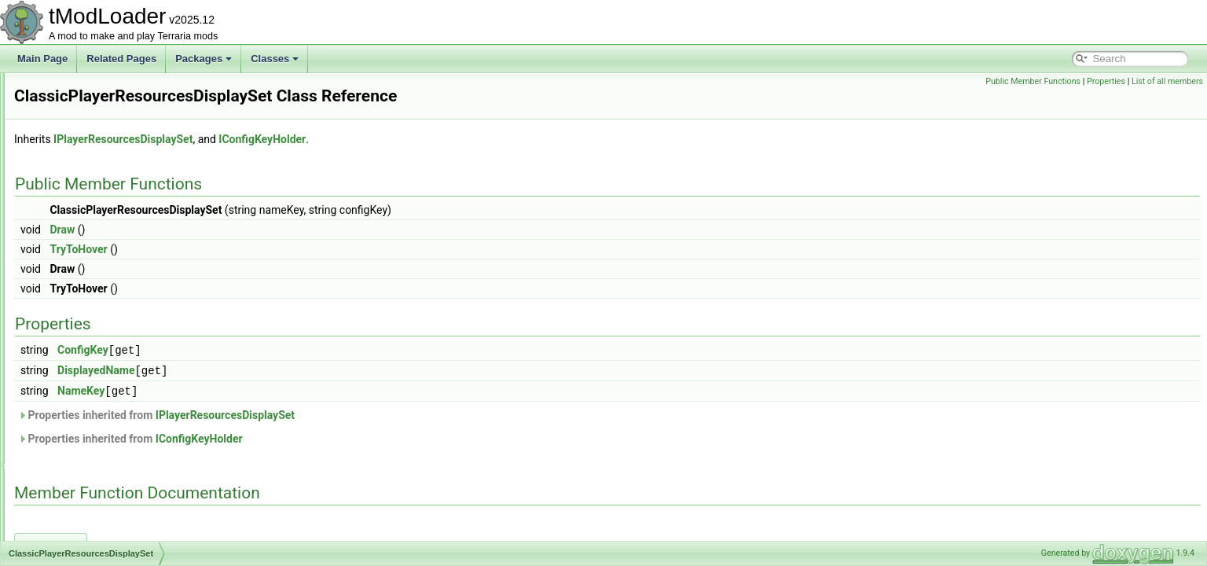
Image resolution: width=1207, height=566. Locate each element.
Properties (1106, 81)
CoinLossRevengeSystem (106, 452)
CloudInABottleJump (95, 400)
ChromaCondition (88, 210)
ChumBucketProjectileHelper (112, 279)
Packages (203, 58)
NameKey (277, 389)
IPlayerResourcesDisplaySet (319, 139)
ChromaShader (84, 262)
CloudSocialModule (92, 435)
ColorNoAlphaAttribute (98, 521)
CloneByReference (91, 331)
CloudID (69, 383)
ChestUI (69, 176)
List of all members (1167, 81)
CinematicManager (91, 297)
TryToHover (274, 249)
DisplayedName (292, 369)
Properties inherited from (353, 412)
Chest (64, 158)
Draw (258, 229)
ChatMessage (81, 124)
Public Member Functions (1032, 81)
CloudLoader (79, 418)
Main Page (42, 58)
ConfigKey (279, 350)
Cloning (68, 349)
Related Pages (121, 58)
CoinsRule (73, 470)
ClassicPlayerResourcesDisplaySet (125, 314)
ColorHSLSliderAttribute (102, 504)
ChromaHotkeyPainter (98, 227)
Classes (275, 58)
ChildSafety (76, 193)
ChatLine (71, 89)
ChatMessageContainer (101, 141)
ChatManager (80, 106)
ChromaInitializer (87, 245)
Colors (65, 539)
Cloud (64, 366)
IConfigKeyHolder (458, 139)
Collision (69, 487)
